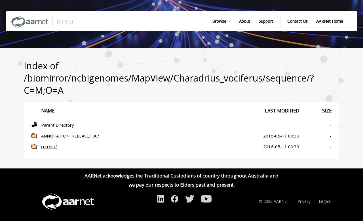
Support (266, 21)
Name (47, 111)
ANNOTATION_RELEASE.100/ (70, 136)
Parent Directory (57, 125)
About (244, 21)
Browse (219, 21)
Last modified (282, 111)
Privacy (304, 201)
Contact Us (297, 21)
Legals (325, 201)
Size (327, 111)
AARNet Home (329, 21)
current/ (49, 146)
